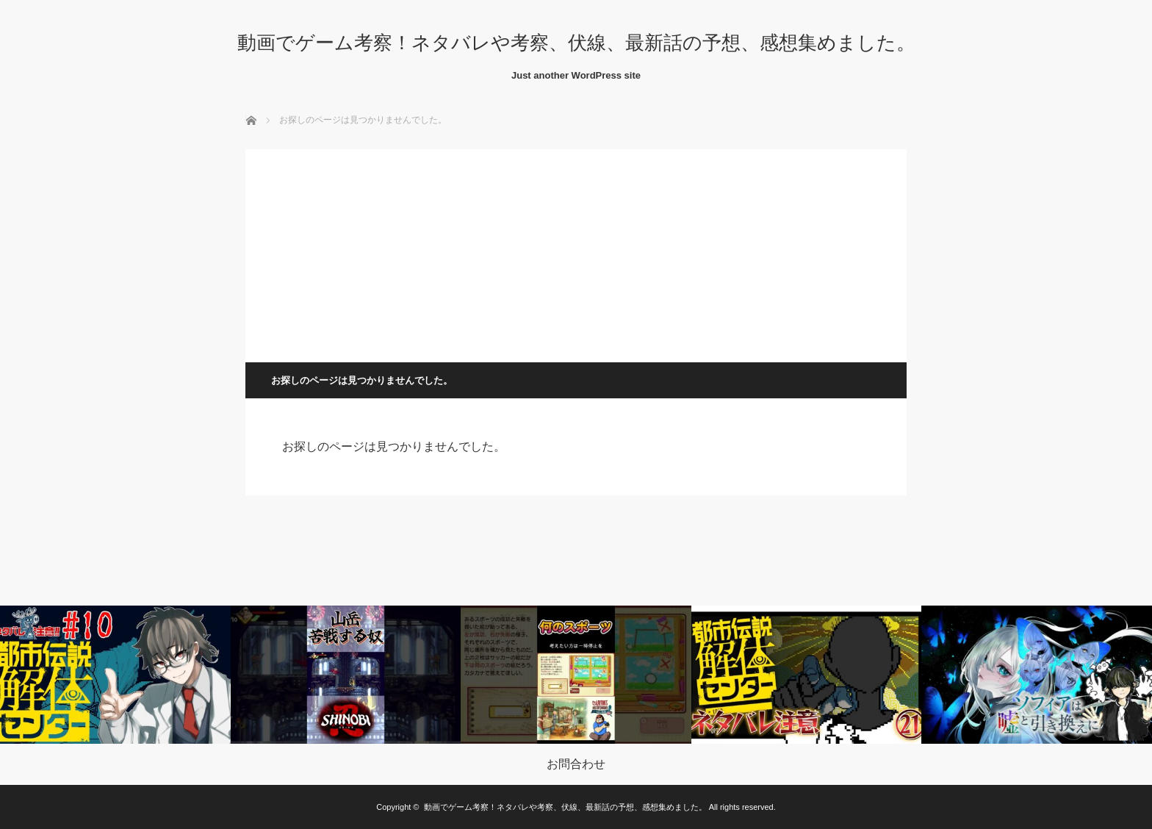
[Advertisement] (576, 252)
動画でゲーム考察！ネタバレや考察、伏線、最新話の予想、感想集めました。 (576, 42)
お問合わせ (576, 764)
